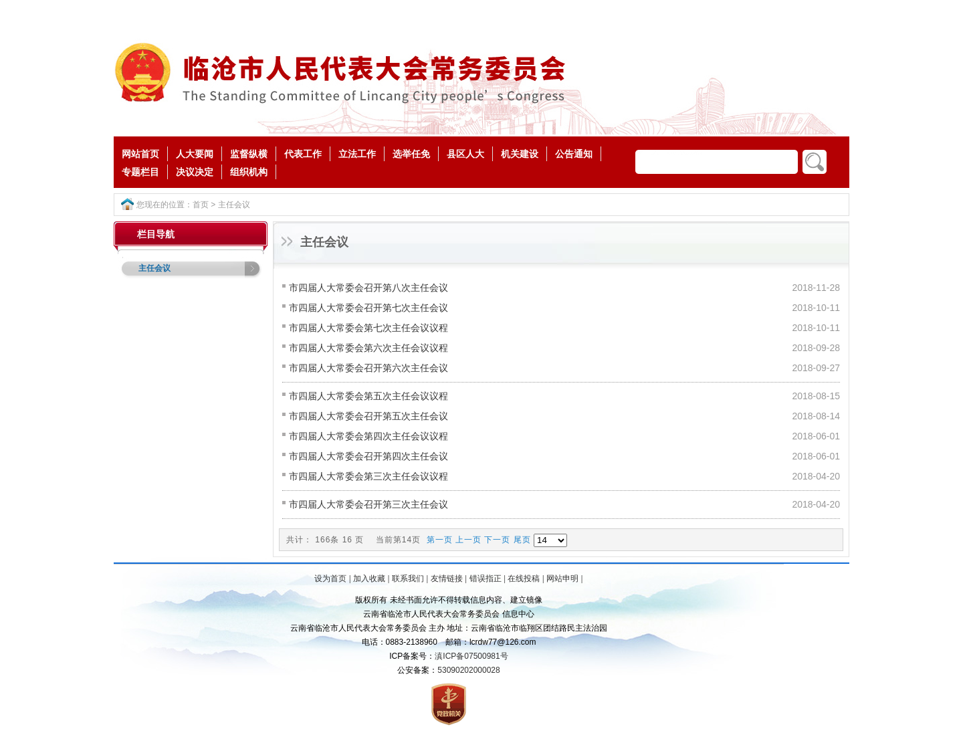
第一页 (440, 539)
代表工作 (303, 153)
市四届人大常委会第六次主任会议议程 (368, 347)
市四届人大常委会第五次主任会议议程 (368, 396)
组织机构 (249, 172)
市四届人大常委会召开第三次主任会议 (368, 504)
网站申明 (562, 578)
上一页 (468, 539)
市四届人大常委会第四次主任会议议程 (368, 436)
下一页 (497, 539)
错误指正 (485, 578)
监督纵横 (249, 153)
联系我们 (408, 578)
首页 (201, 204)
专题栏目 (140, 172)
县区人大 (465, 153)
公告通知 (574, 153)
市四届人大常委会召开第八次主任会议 (368, 287)
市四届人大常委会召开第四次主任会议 (368, 456)
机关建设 (519, 153)
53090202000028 (468, 670)
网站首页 (140, 153)
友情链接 (447, 578)
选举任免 (411, 153)
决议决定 (194, 172)
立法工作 (357, 153)
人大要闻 (194, 153)
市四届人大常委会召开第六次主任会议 (368, 367)
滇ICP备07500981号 (471, 656)
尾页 (522, 539)
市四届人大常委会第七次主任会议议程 (368, 327)
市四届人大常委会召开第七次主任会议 (368, 307)
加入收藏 (369, 578)
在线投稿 (524, 578)
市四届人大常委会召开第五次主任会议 (368, 416)
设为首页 (330, 578)
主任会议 (234, 204)
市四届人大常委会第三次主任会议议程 (368, 476)
